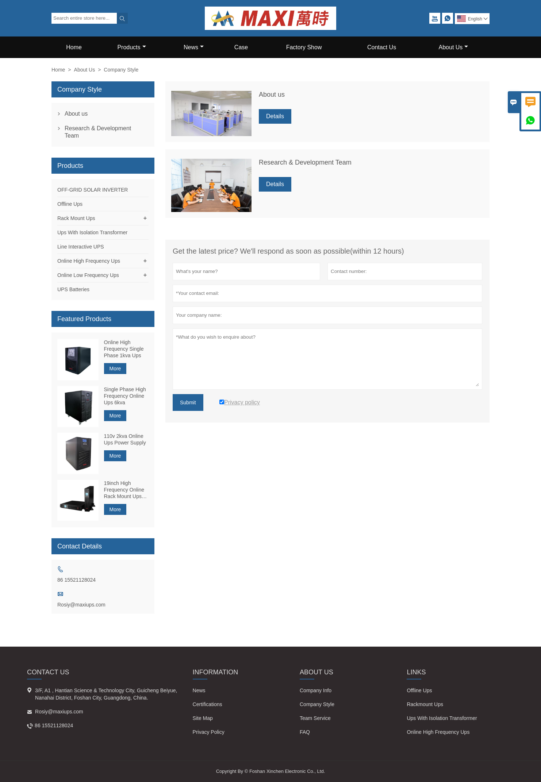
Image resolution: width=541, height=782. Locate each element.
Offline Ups (70, 204)
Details (275, 116)
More (115, 368)
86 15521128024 (76, 580)
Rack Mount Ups (76, 218)
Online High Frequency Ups (88, 261)
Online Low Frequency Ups (88, 275)
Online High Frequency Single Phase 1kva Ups (124, 348)
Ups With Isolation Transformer (92, 232)
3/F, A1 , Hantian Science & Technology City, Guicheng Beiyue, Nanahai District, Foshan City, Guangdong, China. (106, 694)
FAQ (305, 732)
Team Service (315, 718)
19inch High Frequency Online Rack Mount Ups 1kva (124, 490)
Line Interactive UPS (80, 247)
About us (76, 114)
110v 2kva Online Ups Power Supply (125, 439)
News (194, 47)
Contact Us (381, 47)
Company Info (315, 690)
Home (74, 47)
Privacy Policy (209, 732)
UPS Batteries (73, 289)
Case (241, 47)
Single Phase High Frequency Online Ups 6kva (125, 395)
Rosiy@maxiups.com (81, 605)
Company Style (317, 704)
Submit (188, 402)
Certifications (207, 704)
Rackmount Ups (425, 704)
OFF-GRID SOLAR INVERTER (92, 190)
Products (131, 47)
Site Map (203, 718)
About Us (453, 47)
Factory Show (304, 47)
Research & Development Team (98, 132)
